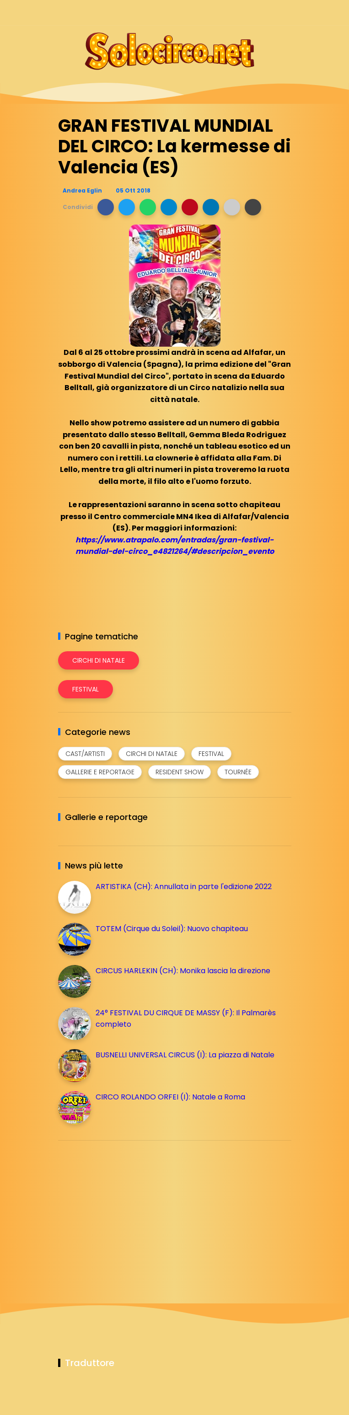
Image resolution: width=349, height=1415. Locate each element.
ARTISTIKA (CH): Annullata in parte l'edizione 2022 (184, 886)
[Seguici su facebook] (221, 12)
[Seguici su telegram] (253, 12)
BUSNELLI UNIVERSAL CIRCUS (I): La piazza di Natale (185, 1055)
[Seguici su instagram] (237, 12)
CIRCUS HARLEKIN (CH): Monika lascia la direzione (183, 970)
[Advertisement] (126, 1211)
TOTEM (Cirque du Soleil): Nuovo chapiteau (172, 928)
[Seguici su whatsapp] (269, 12)
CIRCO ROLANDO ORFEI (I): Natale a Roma (170, 1097)
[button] (105, 207)
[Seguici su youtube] (285, 12)
